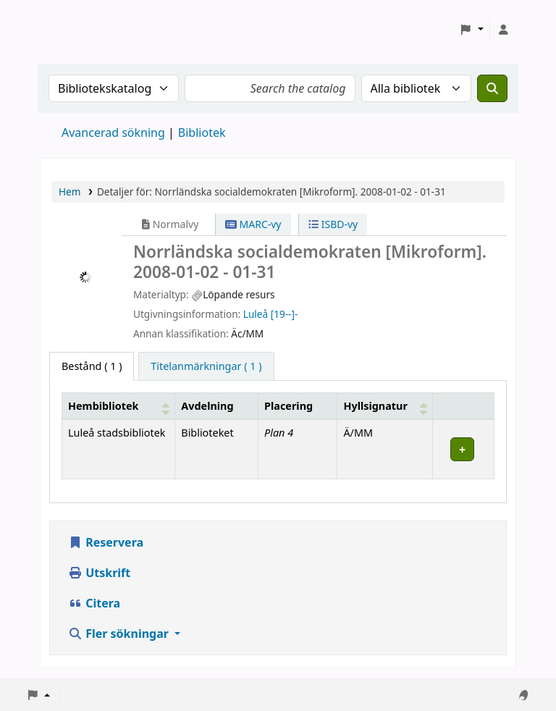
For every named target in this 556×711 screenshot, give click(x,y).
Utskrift (99, 573)
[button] (471, 29)
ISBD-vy (333, 224)
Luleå (255, 314)
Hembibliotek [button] (103, 406)
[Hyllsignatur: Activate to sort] (384, 406)
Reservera (105, 542)
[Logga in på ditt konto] (503, 29)
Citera (94, 603)
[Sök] (492, 88)
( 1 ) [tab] (92, 366)
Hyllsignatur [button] (375, 406)
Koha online (77, 29)
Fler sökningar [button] (120, 633)
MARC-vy (253, 224)
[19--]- (284, 314)
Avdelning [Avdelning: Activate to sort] (207, 406)
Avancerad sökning (113, 132)
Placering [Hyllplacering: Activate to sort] (288, 406)
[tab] (206, 366)
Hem (69, 191)
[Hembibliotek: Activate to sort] (118, 406)
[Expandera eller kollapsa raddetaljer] (463, 449)
